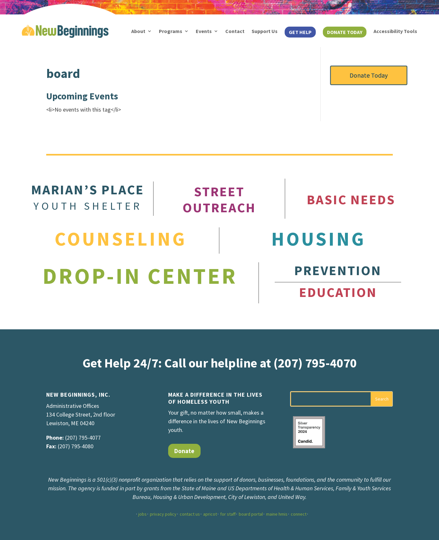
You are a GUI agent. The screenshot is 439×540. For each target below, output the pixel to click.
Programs (170, 31)
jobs (142, 514)
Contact (235, 31)
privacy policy (163, 514)
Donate (184, 451)
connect (298, 514)
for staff (228, 514)
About (138, 31)
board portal (251, 514)
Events (204, 31)
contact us (190, 514)
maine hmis (277, 514)
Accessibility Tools (395, 31)
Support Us (265, 31)
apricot (210, 514)
